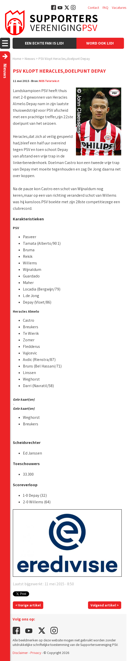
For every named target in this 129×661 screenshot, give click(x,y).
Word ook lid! (100, 43)
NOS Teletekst (49, 81)
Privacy (35, 652)
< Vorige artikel (28, 605)
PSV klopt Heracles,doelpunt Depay (64, 58)
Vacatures (119, 7)
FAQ (105, 7)
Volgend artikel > (105, 605)
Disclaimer (20, 652)
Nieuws (30, 58)
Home (17, 58)
